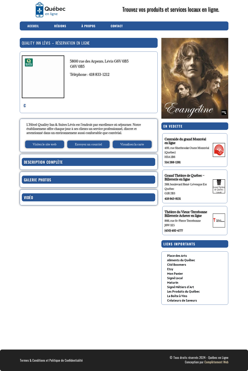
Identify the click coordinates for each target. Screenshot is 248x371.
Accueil (33, 26)
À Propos (88, 26)
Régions (60, 26)
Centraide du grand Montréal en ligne (185, 141)
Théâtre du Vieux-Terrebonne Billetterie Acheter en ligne (186, 214)
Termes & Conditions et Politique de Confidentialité (51, 360)
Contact (117, 26)
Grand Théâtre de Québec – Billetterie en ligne (184, 177)
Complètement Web (216, 362)
